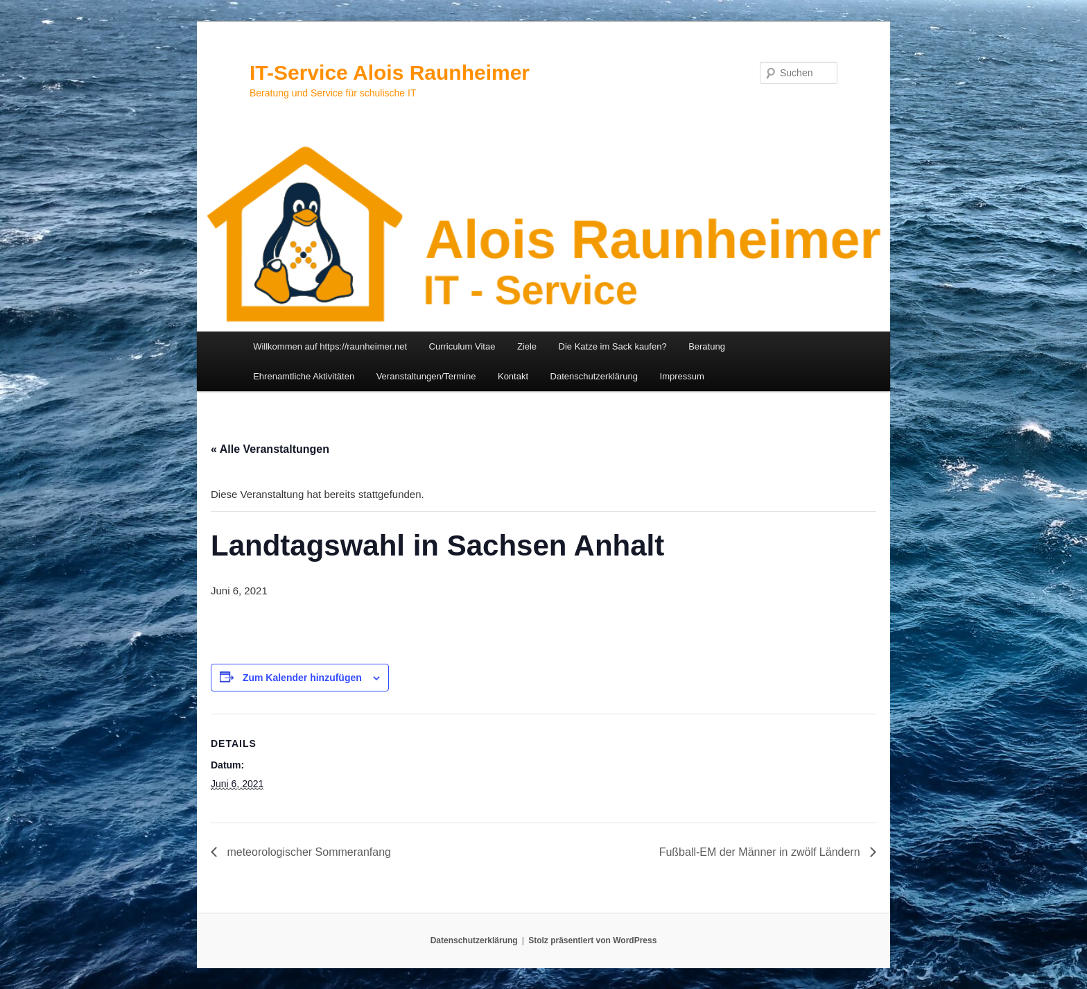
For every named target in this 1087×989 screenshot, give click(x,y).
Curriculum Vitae (462, 346)
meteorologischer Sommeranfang (307, 852)
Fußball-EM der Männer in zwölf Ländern (761, 852)
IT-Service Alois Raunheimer (390, 72)
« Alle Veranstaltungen (270, 449)
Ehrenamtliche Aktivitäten (303, 376)
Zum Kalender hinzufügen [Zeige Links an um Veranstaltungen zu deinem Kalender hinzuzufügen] (302, 677)
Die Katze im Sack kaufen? (613, 346)
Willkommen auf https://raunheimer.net (330, 346)
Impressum (682, 376)
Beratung (706, 346)
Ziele (527, 346)
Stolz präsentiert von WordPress (592, 940)
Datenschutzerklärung (594, 376)
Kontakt (513, 376)
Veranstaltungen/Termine (426, 376)
